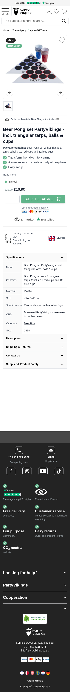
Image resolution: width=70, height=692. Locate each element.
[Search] (63, 21)
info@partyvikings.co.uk (35, 650)
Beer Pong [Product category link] (30, 323)
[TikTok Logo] (58, 471)
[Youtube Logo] (43, 471)
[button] (35, 573)
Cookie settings (35, 681)
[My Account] (49, 11)
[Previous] (9, 92)
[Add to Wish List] (62, 40)
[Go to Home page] (22, 11)
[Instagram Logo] (27, 471)
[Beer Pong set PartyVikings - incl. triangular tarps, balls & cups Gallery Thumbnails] (8, 106)
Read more (9, 174)
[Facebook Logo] (11, 471)
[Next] (60, 92)
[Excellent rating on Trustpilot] (35, 3)
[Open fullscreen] (35, 67)
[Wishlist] (56, 11)
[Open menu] (5, 11)
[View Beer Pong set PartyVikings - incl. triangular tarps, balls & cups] (8, 106)
